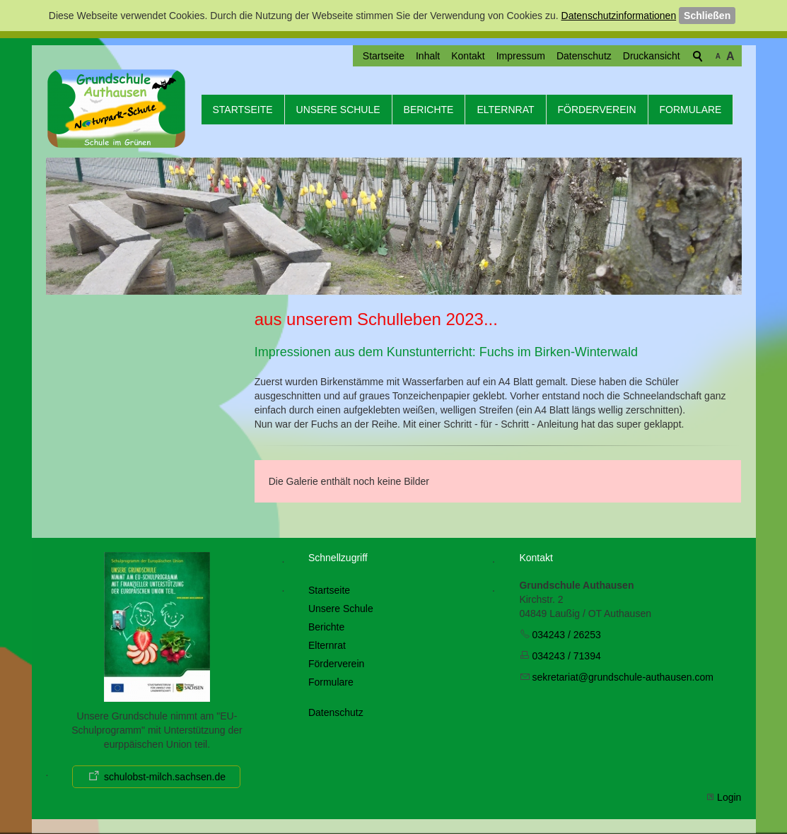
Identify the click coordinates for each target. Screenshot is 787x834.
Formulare (691, 109)
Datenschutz (584, 55)
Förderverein (597, 109)
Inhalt (428, 55)
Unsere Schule (338, 109)
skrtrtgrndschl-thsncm (622, 677)
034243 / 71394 (566, 656)
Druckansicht (651, 55)
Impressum (520, 55)
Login (729, 797)
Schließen (707, 15)
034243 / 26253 (566, 634)
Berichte (429, 109)
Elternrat (505, 109)
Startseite (383, 55)
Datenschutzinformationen (619, 15)
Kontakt (467, 55)
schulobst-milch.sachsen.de (165, 776)
